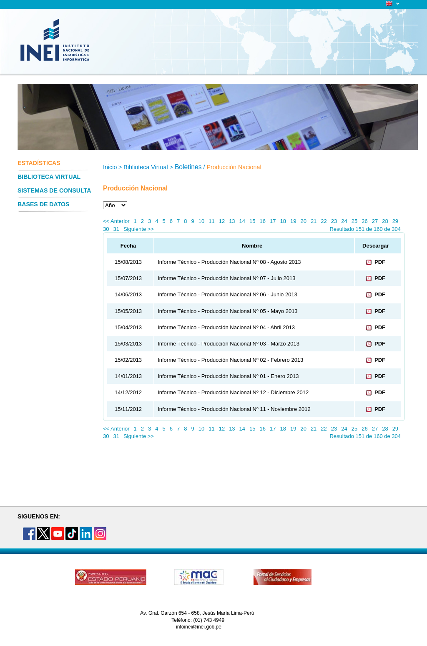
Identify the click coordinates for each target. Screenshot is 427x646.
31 (116, 229)
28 (385, 221)
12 (222, 221)
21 (313, 221)
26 (364, 221)
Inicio (110, 167)
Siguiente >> (138, 229)
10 (201, 221)
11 (211, 221)
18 (283, 221)
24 (344, 221)
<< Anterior (116, 221)
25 (354, 221)
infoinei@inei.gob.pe (198, 627)
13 (232, 221)
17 (273, 221)
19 (293, 221)
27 (375, 221)
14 (242, 221)
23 (334, 221)
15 (252, 221)
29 (395, 221)
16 (263, 221)
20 (303, 221)
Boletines (188, 166)
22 (324, 221)
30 (106, 229)
